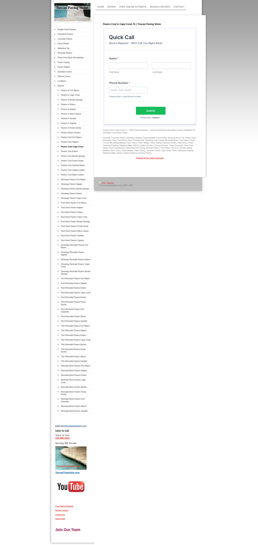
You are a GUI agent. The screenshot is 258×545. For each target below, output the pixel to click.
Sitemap (110, 183)
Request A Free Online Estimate (150, 158)
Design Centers (62, 510)
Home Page (60, 519)
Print (102, 183)
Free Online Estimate (64, 506)
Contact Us (60, 515)
